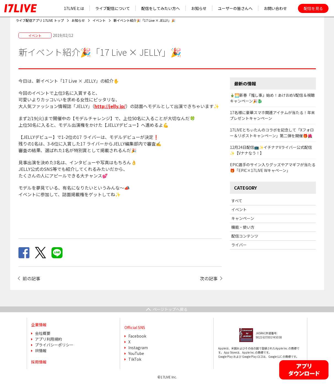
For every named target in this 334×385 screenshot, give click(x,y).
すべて (236, 200)
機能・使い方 (242, 227)
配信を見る (313, 8)
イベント (239, 209)
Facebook (137, 336)
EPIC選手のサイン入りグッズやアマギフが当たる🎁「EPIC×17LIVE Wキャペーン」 (273, 167)
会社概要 (42, 333)
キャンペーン (242, 218)
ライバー (239, 244)
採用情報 (39, 362)
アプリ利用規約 (48, 339)
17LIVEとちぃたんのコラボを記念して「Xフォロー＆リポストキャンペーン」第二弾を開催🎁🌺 (272, 132)
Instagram (138, 347)
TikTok (134, 359)
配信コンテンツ (244, 236)
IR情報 (41, 350)
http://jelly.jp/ (110, 106)
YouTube (136, 353)
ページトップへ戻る (170, 309)
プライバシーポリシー (54, 345)
